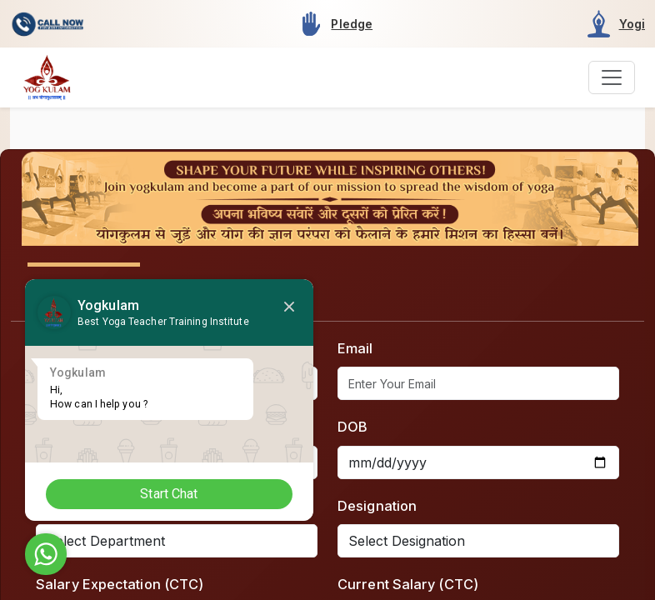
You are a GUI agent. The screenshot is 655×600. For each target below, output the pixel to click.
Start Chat (171, 494)
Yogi (632, 24)
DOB (353, 426)
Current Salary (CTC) (408, 584)
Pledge (351, 24)
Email (355, 348)
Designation (377, 506)
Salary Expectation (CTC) (119, 584)
